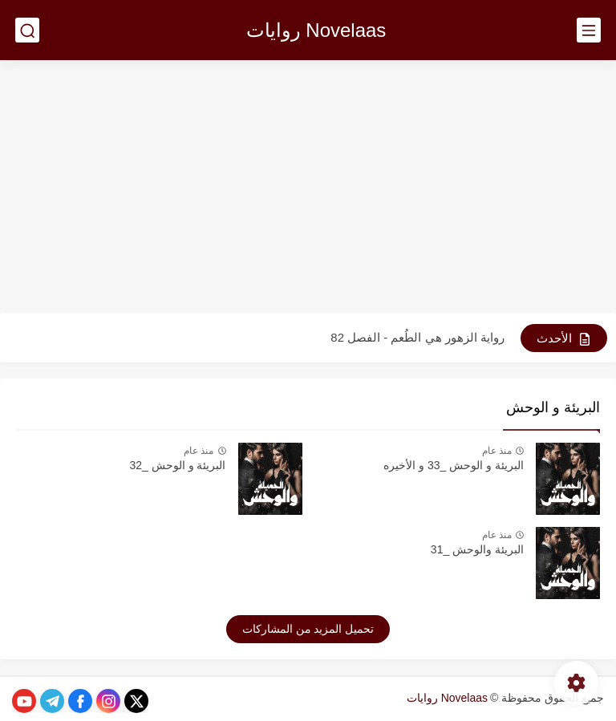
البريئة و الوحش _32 (177, 465)
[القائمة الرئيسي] (589, 30)
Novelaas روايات (316, 30)
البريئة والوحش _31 (477, 549)
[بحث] (27, 30)
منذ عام (497, 450)
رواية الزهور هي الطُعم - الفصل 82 (417, 337)
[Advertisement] (308, 188)
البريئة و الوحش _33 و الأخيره (453, 465)
